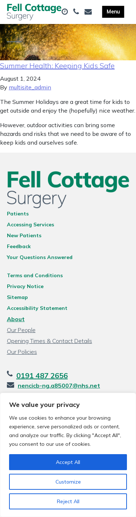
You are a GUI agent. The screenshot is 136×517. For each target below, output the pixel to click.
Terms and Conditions (35, 275)
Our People (21, 330)
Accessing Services (30, 224)
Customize (68, 481)
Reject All (68, 501)
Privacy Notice (25, 286)
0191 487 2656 (42, 375)
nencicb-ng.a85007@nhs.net (59, 385)
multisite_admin (30, 87)
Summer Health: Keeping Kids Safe (57, 65)
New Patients (24, 235)
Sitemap (17, 297)
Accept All (68, 462)
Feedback (19, 246)
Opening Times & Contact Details (49, 340)
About (16, 319)
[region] (68, 455)
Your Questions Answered (40, 257)
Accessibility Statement (37, 308)
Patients (18, 213)
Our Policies (22, 351)
